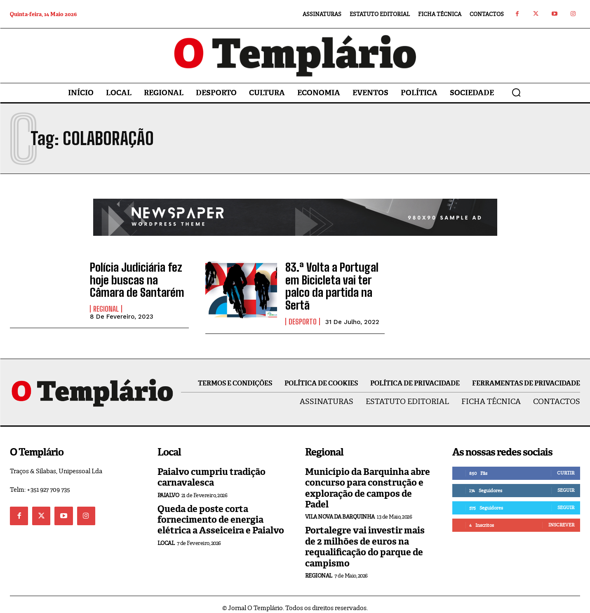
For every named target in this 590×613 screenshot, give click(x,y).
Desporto (303, 308)
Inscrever (561, 518)
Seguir (565, 483)
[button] (516, 92)
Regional (106, 305)
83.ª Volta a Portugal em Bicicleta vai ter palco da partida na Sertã (333, 282)
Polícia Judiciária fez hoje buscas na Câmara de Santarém (139, 279)
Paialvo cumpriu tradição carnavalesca (211, 470)
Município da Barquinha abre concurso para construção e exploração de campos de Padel (367, 481)
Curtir (565, 466)
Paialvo (168, 487)
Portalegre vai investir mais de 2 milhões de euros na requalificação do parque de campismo (365, 539)
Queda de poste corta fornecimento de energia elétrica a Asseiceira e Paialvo (220, 512)
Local (166, 536)
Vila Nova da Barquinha (340, 509)
